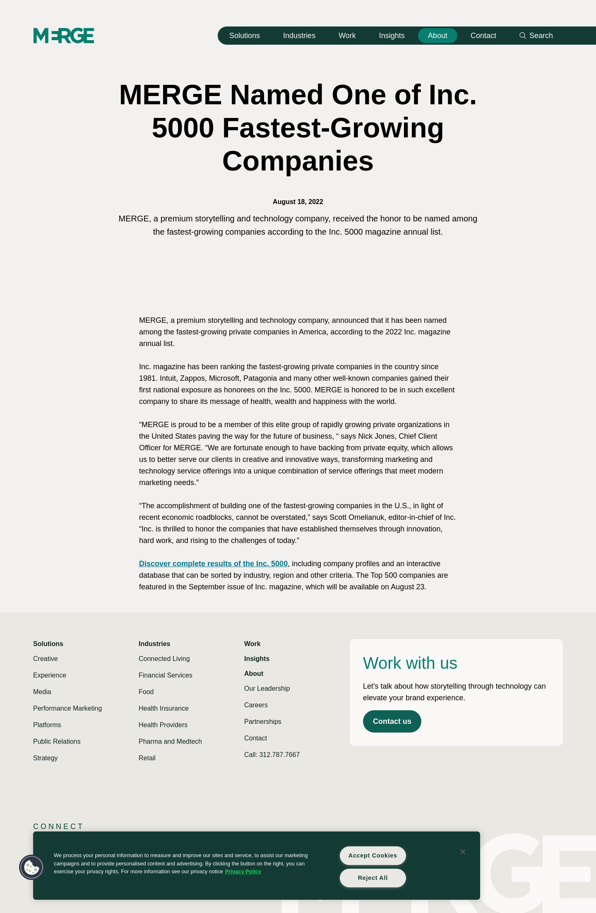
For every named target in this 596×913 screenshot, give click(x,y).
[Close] (463, 852)
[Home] (63, 35)
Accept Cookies (372, 855)
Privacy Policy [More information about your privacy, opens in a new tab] (243, 871)
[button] (32, 867)
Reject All (373, 878)
